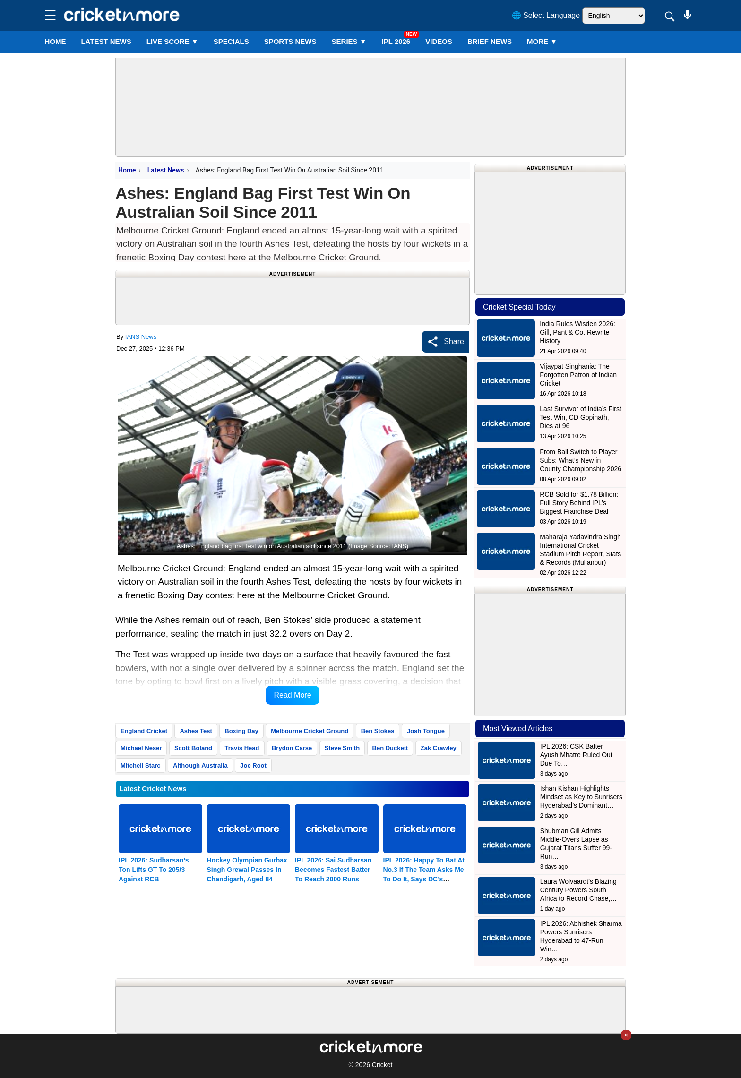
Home (55, 41)
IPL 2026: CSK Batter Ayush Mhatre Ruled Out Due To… (576, 754)
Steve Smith (342, 747)
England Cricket (144, 730)
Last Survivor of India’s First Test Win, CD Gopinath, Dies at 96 (580, 417)
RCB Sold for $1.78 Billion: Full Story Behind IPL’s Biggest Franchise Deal (579, 503)
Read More (292, 695)
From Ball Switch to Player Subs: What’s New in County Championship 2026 (580, 460)
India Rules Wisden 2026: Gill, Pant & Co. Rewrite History (577, 332)
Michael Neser (141, 747)
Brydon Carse (292, 747)
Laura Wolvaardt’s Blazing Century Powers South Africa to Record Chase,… (578, 890)
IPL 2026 (396, 41)
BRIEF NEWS (489, 41)
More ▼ (542, 41)
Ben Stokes (378, 730)
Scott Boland (193, 747)
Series (349, 41)
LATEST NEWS (106, 41)
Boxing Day (241, 730)
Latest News (165, 170)
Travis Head (242, 747)
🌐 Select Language (546, 15)
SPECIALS (231, 41)
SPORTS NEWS (290, 41)
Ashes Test (196, 730)
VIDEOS (438, 41)
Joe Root (253, 765)
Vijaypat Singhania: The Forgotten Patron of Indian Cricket (578, 374)
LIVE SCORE (172, 41)
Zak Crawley (439, 747)
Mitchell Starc (141, 765)
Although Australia (200, 765)
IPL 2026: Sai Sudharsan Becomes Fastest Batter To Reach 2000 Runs (333, 869)
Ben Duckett (390, 747)
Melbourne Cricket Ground (309, 730)
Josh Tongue (426, 730)
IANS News (140, 336)
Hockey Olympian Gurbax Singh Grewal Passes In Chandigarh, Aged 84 (247, 869)
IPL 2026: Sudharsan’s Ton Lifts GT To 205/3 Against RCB (154, 869)
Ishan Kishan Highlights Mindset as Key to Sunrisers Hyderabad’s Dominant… (581, 797)
